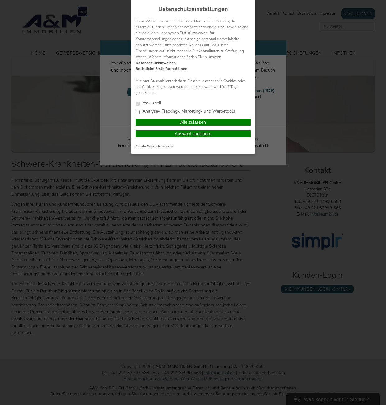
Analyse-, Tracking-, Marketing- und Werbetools (185, 111)
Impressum (166, 146)
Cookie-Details (146, 146)
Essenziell (148, 103)
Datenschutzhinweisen (156, 62)
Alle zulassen (193, 122)
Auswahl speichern (193, 133)
